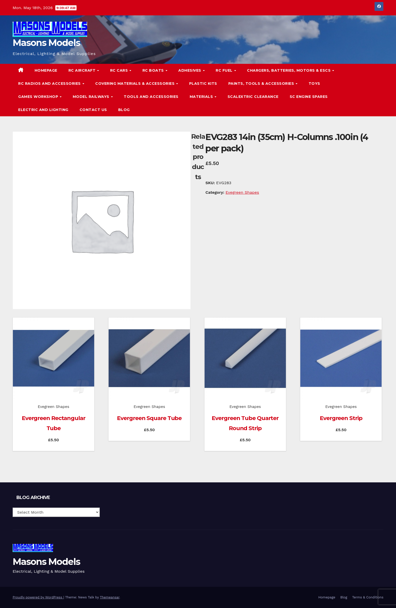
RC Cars (119, 70)
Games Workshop (38, 96)
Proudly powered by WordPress (38, 597)
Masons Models (46, 42)
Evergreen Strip (341, 418)
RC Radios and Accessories (50, 83)
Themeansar (109, 597)
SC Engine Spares (309, 96)
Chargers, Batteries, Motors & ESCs (289, 70)
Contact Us (93, 109)
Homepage (46, 70)
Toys (314, 83)
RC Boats (153, 70)
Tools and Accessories (151, 96)
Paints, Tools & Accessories (261, 83)
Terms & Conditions (367, 597)
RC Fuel (225, 70)
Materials (202, 96)
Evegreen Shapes (242, 192)
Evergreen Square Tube (149, 418)
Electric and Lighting (43, 109)
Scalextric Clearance (253, 96)
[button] (369, 90)
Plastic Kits (203, 83)
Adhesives (190, 70)
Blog (124, 109)
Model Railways (92, 96)
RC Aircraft (82, 70)
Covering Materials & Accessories (135, 83)
